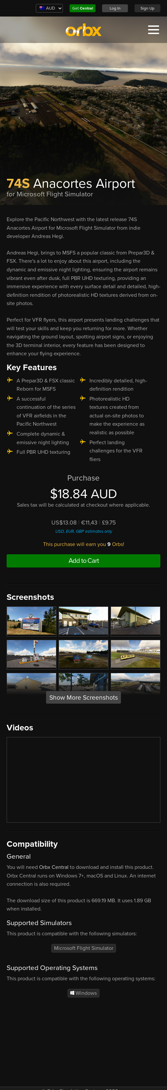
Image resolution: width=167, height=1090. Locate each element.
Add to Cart (84, 561)
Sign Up (147, 8)
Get (82, 8)
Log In (115, 8)
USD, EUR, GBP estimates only (83, 531)
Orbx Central (54, 867)
